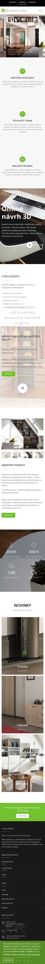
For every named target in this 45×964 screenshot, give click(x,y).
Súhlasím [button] (8, 960)
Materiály (5, 894)
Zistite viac (8, 374)
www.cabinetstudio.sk (13, 938)
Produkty (12, 2)
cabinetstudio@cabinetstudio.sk (16, 936)
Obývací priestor (16, 46)
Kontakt (4, 908)
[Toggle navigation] (40, 11)
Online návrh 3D (7, 903)
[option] (22, 433)
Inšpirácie (22, 2)
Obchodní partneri (8, 899)
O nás (4, 890)
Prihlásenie (23, 4)
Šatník (4, 875)
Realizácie (32, 2)
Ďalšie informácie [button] (33, 954)
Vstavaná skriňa (7, 862)
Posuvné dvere (7, 868)
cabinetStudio (21, 671)
